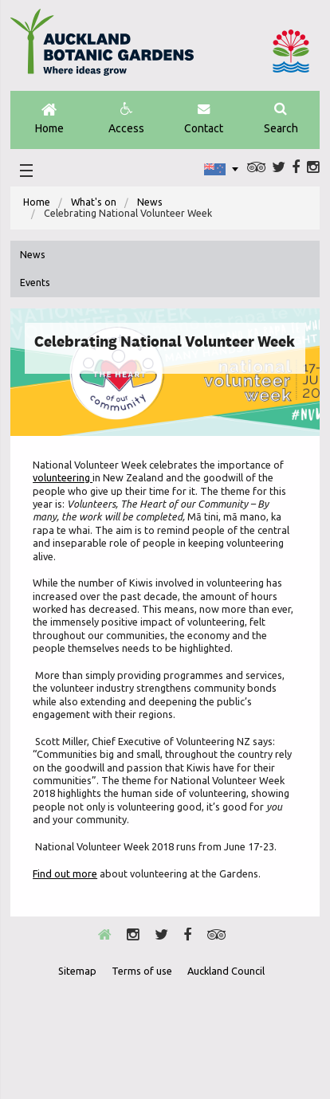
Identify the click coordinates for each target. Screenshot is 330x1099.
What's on (93, 202)
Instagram (313, 167)
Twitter (278, 167)
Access (126, 119)
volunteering (62, 477)
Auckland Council (291, 51)
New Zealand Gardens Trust (204, 1042)
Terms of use (142, 970)
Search (280, 119)
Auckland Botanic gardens (102, 48)
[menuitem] (36, 202)
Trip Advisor (256, 167)
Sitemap (77, 970)
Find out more (65, 873)
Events (35, 282)
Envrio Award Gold (124, 1042)
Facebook (296, 167)
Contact (203, 119)
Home (49, 119)
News (150, 202)
